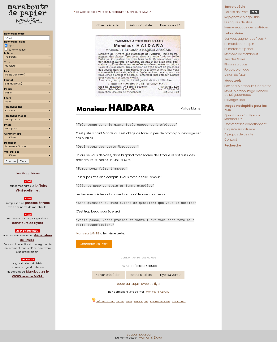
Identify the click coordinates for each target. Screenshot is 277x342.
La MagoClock (234, 100)
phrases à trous (37, 203)
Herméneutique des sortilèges (246, 27)
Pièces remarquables (107, 301)
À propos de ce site (238, 134)
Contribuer (178, 301)
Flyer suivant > (170, 25)
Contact (230, 139)
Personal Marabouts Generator (247, 86)
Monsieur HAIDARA (157, 292)
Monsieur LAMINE (88, 233)
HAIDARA (131, 108)
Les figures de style (238, 22)
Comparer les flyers (94, 244)
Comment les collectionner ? (245, 124)
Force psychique (236, 69)
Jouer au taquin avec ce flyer (138, 284)
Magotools (232, 80)
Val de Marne (191, 108)
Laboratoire (233, 33)
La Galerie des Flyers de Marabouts (100, 12)
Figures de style (160, 301)
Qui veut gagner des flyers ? (245, 38)
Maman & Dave (150, 337)
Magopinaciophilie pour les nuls (245, 108)
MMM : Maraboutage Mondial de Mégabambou (246, 93)
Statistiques (141, 301)
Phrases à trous (235, 64)
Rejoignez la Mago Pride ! (242, 17)
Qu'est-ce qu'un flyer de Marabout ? (242, 117)
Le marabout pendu (239, 49)
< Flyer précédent (109, 25)
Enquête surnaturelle (239, 129)
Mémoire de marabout (241, 54)
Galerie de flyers (241, 12)
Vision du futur (235, 74)
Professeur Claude (143, 266)
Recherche (232, 145)
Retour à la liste (141, 25)
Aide (129, 301)
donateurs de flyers (27, 223)
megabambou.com (138, 334)
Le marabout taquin (239, 44)
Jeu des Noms (234, 59)
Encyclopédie (234, 6)
